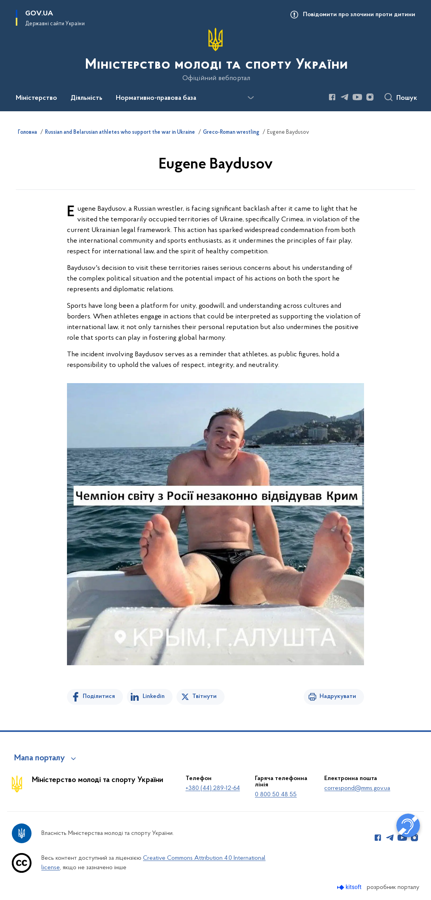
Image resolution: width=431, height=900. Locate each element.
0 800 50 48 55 (276, 794)
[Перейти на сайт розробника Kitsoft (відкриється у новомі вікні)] (350, 887)
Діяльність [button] (86, 98)
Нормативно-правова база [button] (156, 98)
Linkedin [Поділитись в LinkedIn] (154, 696)
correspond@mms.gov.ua (357, 788)
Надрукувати (338, 696)
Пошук (406, 98)
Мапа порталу (39, 758)
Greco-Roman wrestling (231, 132)
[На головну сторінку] (215, 55)
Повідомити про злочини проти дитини (359, 14)
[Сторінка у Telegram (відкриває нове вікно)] (344, 97)
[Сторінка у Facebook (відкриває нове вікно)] (332, 97)
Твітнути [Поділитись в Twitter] (204, 696)
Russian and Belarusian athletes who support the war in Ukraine (120, 132)
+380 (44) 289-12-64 (213, 788)
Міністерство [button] (36, 98)
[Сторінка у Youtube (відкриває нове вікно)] (357, 97)
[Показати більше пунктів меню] (250, 98)
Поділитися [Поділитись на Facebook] (99, 696)
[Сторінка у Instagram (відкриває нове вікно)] (370, 97)
